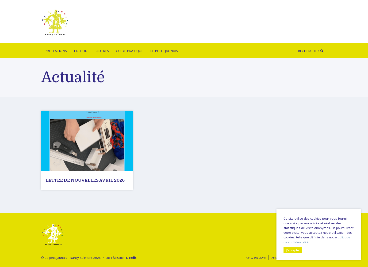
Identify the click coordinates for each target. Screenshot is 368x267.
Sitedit (131, 258)
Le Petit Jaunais (164, 51)
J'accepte (292, 250)
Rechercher (308, 51)
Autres (102, 51)
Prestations (56, 51)
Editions (81, 51)
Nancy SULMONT (255, 257)
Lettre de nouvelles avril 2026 (85, 180)
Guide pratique (129, 51)
